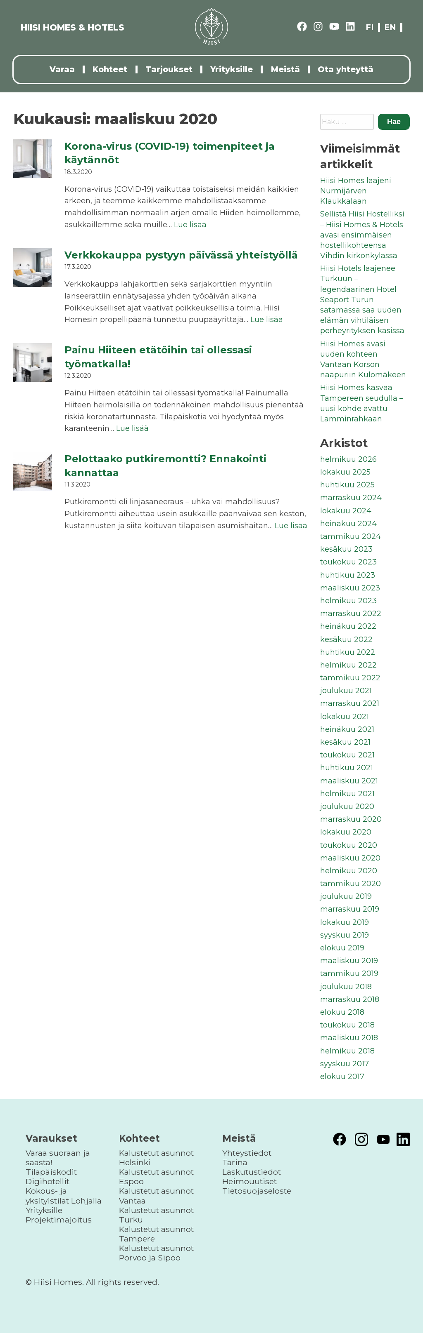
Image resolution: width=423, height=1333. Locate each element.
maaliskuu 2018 (349, 1037)
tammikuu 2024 (350, 536)
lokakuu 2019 (344, 922)
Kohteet (110, 69)
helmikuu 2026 (348, 459)
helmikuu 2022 (348, 665)
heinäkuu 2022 (348, 626)
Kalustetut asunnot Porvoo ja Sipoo (156, 1252)
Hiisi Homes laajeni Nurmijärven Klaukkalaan (355, 191)
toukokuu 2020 (348, 845)
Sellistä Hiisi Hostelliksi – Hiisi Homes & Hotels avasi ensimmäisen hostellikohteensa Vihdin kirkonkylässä (362, 234)
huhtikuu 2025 (347, 484)
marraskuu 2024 (351, 497)
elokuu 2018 (342, 1012)
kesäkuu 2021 (345, 742)
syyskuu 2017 (344, 1063)
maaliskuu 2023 (350, 587)
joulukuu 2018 (346, 986)
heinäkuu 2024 (348, 523)
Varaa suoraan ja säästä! (58, 1157)
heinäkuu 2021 (347, 729)
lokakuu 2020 (345, 832)
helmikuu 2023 (348, 600)
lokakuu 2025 (345, 472)
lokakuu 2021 (344, 716)
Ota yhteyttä (345, 69)
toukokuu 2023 (348, 562)
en (390, 27)
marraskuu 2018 (349, 999)
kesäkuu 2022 (346, 639)
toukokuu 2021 (347, 754)
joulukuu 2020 (347, 806)
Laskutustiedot (251, 1172)
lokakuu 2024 (345, 510)
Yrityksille (231, 69)
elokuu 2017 (342, 1076)
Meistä (285, 69)
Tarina (234, 1162)
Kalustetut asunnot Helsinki (156, 1157)
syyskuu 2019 (344, 935)
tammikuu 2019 (349, 973)
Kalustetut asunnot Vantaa (156, 1195)
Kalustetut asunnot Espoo (156, 1176)
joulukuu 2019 (346, 896)
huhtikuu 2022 (347, 652)
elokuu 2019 (342, 947)
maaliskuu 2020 (350, 858)
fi (370, 27)
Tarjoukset (168, 69)
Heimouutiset (249, 1181)
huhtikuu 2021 (346, 767)
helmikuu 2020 (348, 870)
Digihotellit (47, 1181)
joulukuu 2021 (346, 690)
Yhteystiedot (246, 1153)
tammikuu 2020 (350, 883)
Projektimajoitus (59, 1220)
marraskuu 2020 (351, 819)
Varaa (62, 69)
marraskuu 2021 (349, 703)
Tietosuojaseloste (256, 1191)
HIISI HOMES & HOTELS (72, 27)
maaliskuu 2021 (349, 780)
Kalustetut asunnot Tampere (156, 1234)
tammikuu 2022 (350, 677)
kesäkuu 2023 (346, 549)
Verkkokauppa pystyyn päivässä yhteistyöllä (181, 255)
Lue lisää (190, 224)
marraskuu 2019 (349, 909)
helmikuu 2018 (347, 1051)
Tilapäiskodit (51, 1172)
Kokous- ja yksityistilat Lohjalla (64, 1195)
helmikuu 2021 (347, 793)
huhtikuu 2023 (347, 575)
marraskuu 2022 (350, 613)
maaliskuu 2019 (349, 960)
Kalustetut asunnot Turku (156, 1215)
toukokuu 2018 (347, 1025)
